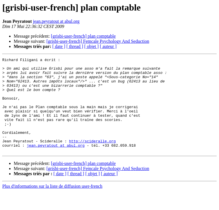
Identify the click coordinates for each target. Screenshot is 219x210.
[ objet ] (91, 46)
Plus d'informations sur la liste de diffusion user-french (52, 205)
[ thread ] (74, 46)
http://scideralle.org (92, 158)
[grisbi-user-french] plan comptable (83, 36)
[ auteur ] (108, 46)
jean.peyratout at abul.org (56, 21)
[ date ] (58, 46)
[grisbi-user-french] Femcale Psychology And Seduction (97, 41)
